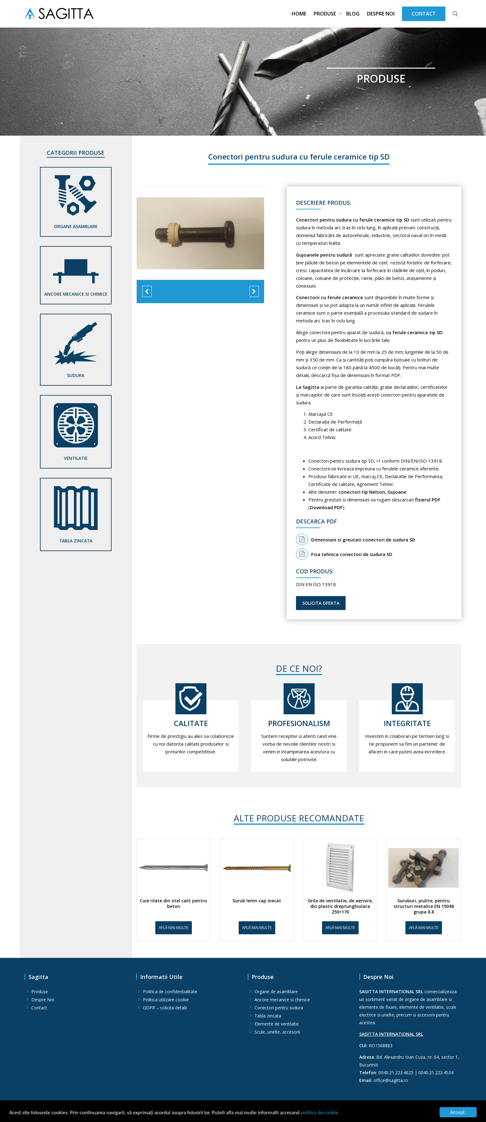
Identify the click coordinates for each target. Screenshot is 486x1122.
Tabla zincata (75, 541)
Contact (39, 1008)
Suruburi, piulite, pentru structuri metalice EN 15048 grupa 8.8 (424, 906)
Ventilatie (75, 458)
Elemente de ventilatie (276, 1024)
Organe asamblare (75, 226)
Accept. (458, 1112)
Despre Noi (381, 13)
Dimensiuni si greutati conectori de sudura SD (355, 539)
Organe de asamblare (276, 991)
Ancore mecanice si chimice (75, 294)
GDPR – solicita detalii (165, 1008)
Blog (353, 13)
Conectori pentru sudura (278, 1008)
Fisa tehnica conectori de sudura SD (344, 554)
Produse (325, 13)
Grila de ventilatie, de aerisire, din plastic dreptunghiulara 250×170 (340, 906)
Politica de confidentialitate (170, 991)
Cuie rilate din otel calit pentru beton (173, 903)
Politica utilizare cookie (166, 1000)
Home (299, 13)
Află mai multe (173, 927)
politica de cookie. (320, 1112)
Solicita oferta (320, 603)
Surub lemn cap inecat (256, 901)
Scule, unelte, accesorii (277, 1032)
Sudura (75, 375)
